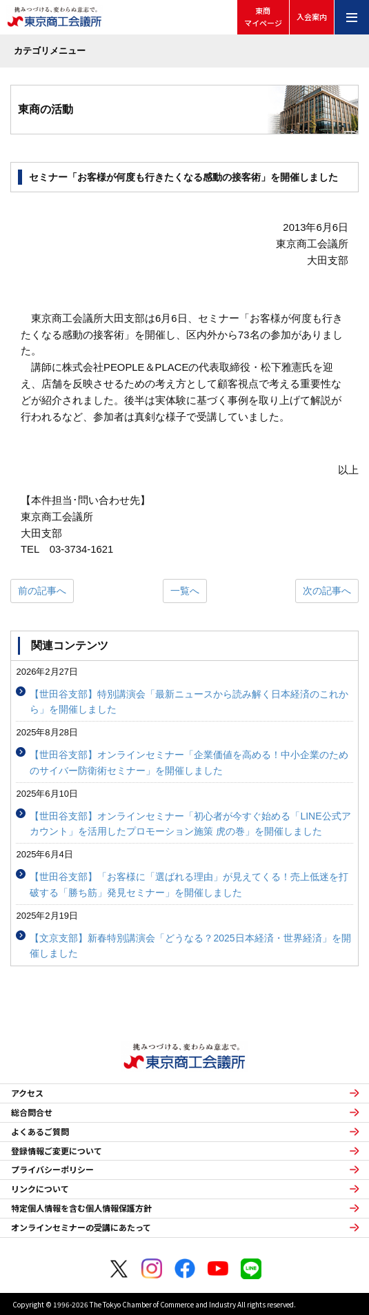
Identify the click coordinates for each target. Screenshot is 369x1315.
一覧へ (184, 590)
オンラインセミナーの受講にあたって (81, 1227)
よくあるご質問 (40, 1131)
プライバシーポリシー (52, 1169)
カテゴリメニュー (50, 50)
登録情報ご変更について (56, 1150)
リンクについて (40, 1188)
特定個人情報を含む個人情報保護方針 (81, 1208)
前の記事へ (42, 590)
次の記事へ (327, 590)
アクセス (27, 1093)
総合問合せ (31, 1112)
